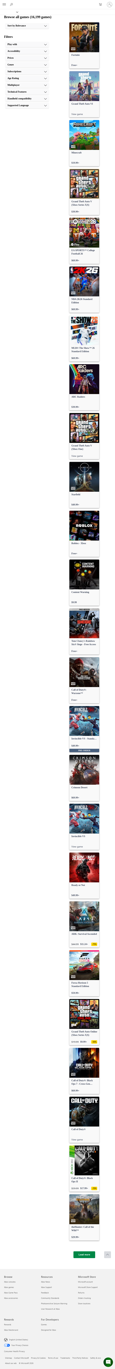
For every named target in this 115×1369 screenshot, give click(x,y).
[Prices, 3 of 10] (27, 58)
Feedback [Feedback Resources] (45, 1293)
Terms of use (53, 1358)
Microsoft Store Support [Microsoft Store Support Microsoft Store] (88, 1287)
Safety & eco (95, 1358)
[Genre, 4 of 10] (27, 64)
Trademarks (65, 1358)
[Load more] (84, 1254)
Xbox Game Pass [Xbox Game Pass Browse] (11, 1293)
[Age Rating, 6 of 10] (27, 78)
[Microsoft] (57, 3)
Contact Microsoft (21, 1358)
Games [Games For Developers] (44, 1324)
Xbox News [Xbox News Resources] (45, 1282)
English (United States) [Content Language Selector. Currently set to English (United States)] (18, 1339)
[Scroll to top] (107, 1254)
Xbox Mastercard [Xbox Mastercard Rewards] (11, 1330)
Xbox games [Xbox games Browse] (9, 1287)
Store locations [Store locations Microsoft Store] (84, 1303)
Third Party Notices (80, 1358)
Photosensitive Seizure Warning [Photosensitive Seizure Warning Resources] (54, 1303)
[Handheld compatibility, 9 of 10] (27, 98)
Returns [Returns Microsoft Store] (81, 1293)
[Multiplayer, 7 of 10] (27, 85)
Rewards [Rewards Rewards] (7, 1324)
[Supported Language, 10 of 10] (27, 105)
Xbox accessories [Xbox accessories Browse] (11, 1298)
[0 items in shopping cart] (101, 5)
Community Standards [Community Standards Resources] (50, 1298)
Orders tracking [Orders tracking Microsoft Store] (84, 1298)
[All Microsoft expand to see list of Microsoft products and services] (4, 5)
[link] (84, 45)
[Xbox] (9, 12)
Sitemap (8, 1358)
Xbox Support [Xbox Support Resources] (46, 1287)
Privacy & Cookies (38, 1358)
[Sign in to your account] (110, 5)
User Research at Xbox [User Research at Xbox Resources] (50, 1309)
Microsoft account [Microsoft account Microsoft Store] (85, 1282)
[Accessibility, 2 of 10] (27, 51)
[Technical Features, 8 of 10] (27, 92)
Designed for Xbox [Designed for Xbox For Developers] (48, 1330)
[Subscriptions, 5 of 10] (27, 71)
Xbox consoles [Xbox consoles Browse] (10, 1282)
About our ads (11, 1363)
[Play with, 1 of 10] (27, 44)
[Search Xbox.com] (12, 4)
